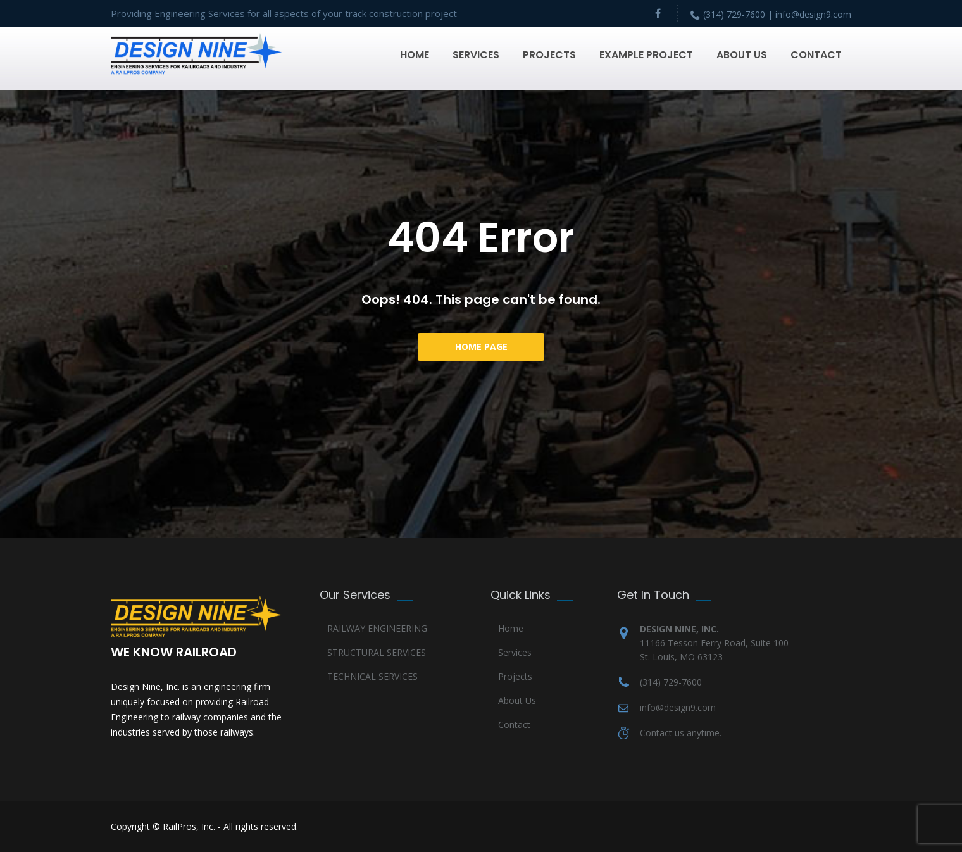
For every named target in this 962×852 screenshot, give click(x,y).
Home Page (481, 347)
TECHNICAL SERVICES (372, 676)
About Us (741, 54)
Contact (816, 54)
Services (476, 54)
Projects (549, 54)
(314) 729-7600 (671, 682)
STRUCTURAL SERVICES (376, 652)
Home (414, 54)
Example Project (646, 54)
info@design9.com (678, 707)
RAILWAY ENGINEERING (377, 628)
